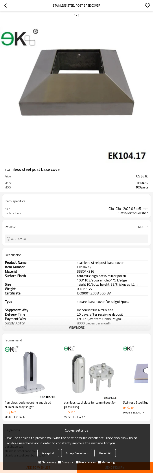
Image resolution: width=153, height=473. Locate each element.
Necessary (47, 462)
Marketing (106, 462)
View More (76, 327)
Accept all (48, 453)
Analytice (66, 462)
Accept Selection (77, 453)
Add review (18, 239)
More (142, 227)
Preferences (86, 462)
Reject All (105, 453)
